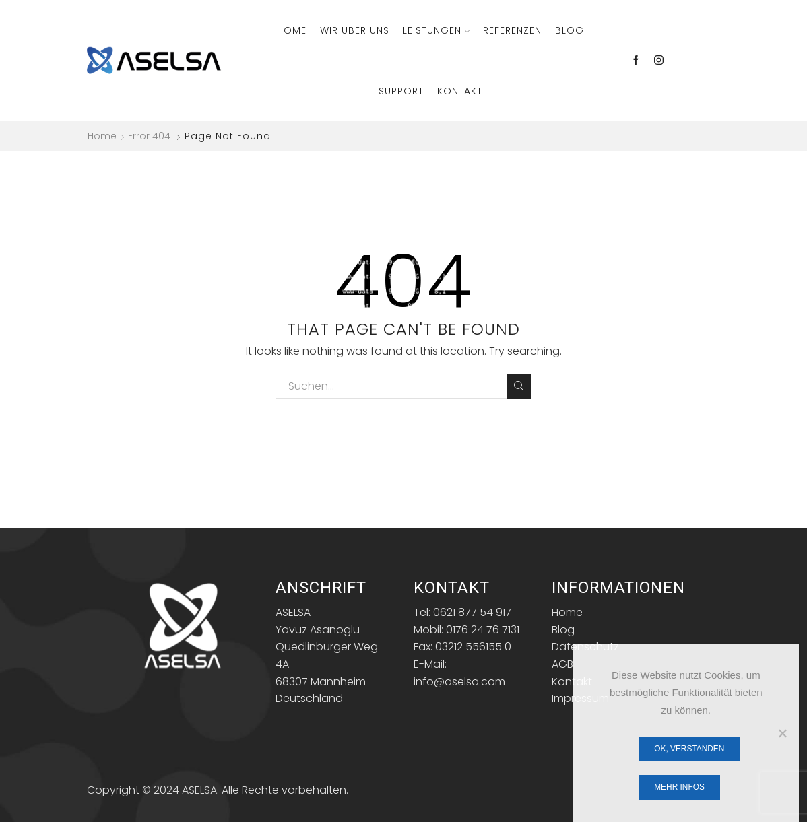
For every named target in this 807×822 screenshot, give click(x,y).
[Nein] (782, 733)
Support (401, 91)
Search (519, 385)
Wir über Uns (354, 30)
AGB (562, 664)
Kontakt (459, 91)
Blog (569, 30)
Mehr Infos (679, 787)
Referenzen (512, 30)
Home (291, 30)
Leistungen (436, 30)
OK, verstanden (689, 748)
